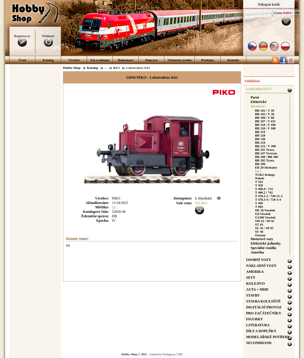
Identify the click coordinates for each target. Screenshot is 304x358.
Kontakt (233, 60)
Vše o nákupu (99, 60)
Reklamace (125, 60)
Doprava (151, 60)
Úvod (22, 60)
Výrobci (74, 60)
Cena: (278, 13)
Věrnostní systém (179, 60)
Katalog (47, 60)
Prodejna (207, 60)
